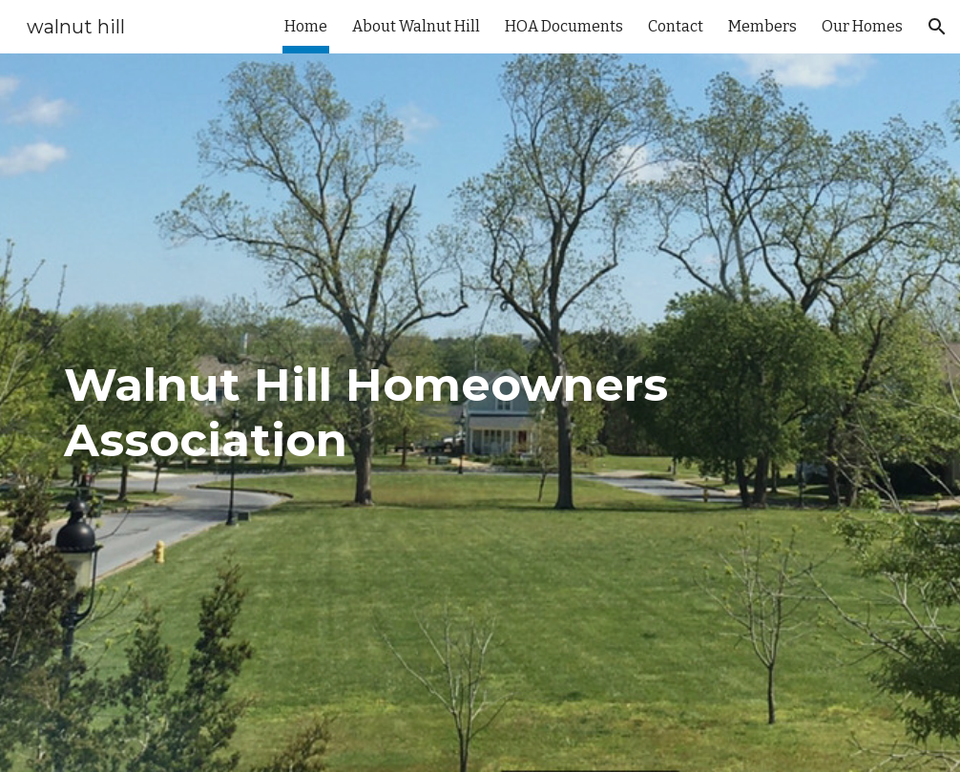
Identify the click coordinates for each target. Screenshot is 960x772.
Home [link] (305, 26)
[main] (479, 412)
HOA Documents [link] (564, 26)
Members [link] (762, 26)
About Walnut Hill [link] (416, 26)
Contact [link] (675, 26)
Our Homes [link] (862, 26)
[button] (937, 27)
